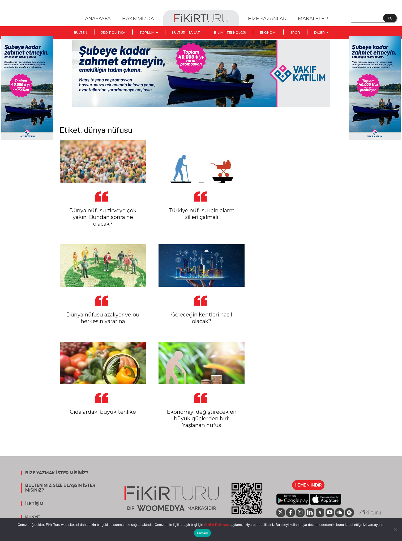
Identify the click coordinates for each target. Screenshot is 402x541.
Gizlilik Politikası (216, 525)
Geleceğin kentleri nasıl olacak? (201, 317)
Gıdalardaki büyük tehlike (103, 412)
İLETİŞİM (34, 503)
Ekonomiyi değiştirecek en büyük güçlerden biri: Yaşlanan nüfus (202, 418)
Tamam (202, 533)
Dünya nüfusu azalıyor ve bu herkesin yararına (102, 317)
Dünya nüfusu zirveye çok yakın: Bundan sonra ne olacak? (102, 217)
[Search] (390, 18)
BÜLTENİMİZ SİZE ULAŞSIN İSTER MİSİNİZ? (60, 488)
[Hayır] (395, 529)
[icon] (280, 513)
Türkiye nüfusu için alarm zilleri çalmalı (202, 213)
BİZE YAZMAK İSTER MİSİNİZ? (56, 473)
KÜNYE (32, 517)
